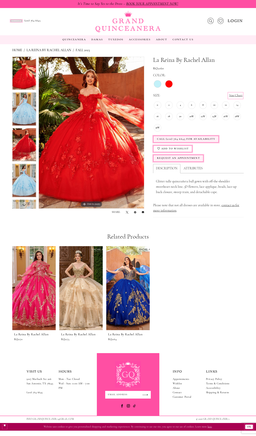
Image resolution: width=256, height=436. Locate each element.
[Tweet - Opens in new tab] (127, 215)
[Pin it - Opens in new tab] (135, 215)
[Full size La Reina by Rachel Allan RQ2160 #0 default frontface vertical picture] (91, 136)
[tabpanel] (24, 78)
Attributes (193, 173)
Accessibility (213, 393)
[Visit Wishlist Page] (221, 23)
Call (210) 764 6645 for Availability (187, 143)
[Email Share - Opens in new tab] (143, 215)
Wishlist (177, 388)
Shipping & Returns (217, 397)
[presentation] (34, 293)
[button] (236, 22)
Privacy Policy (214, 384)
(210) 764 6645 (35, 397)
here (210, 432)
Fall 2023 (83, 53)
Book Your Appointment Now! (153, 4)
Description (166, 173)
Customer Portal (182, 402)
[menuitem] (37, 22)
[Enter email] (128, 400)
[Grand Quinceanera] (128, 23)
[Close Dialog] (5, 432)
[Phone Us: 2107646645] (74, 22)
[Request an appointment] (37, 22)
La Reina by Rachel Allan (49, 53)
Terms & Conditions (217, 388)
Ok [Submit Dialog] (249, 432)
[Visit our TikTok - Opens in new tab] (134, 411)
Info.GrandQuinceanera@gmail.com (50, 424)
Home (17, 53)
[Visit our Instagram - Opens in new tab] (128, 411)
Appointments (181, 384)
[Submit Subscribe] (146, 399)
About (176, 393)
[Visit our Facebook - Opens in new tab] (122, 411)
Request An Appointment (179, 163)
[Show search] (211, 23)
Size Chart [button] (235, 99)
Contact (177, 397)
